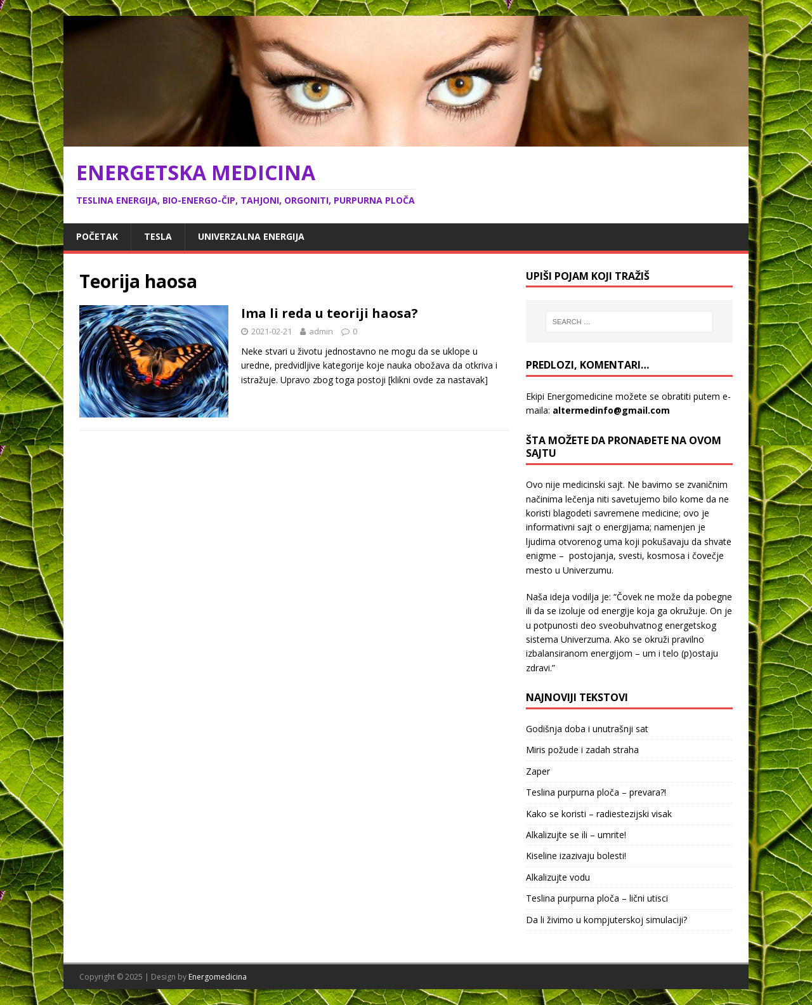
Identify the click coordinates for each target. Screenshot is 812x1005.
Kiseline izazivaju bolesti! (576, 856)
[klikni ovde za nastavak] (438, 380)
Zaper (538, 771)
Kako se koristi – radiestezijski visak (599, 814)
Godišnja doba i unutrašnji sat (587, 729)
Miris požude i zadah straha (582, 750)
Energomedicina (217, 976)
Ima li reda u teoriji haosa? (329, 313)
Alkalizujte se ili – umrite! (576, 835)
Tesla (158, 236)
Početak (97, 236)
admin (321, 331)
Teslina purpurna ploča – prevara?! (596, 792)
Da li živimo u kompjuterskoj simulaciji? (606, 920)
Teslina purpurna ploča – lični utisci (597, 898)
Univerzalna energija (251, 236)
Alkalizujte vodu (558, 877)
